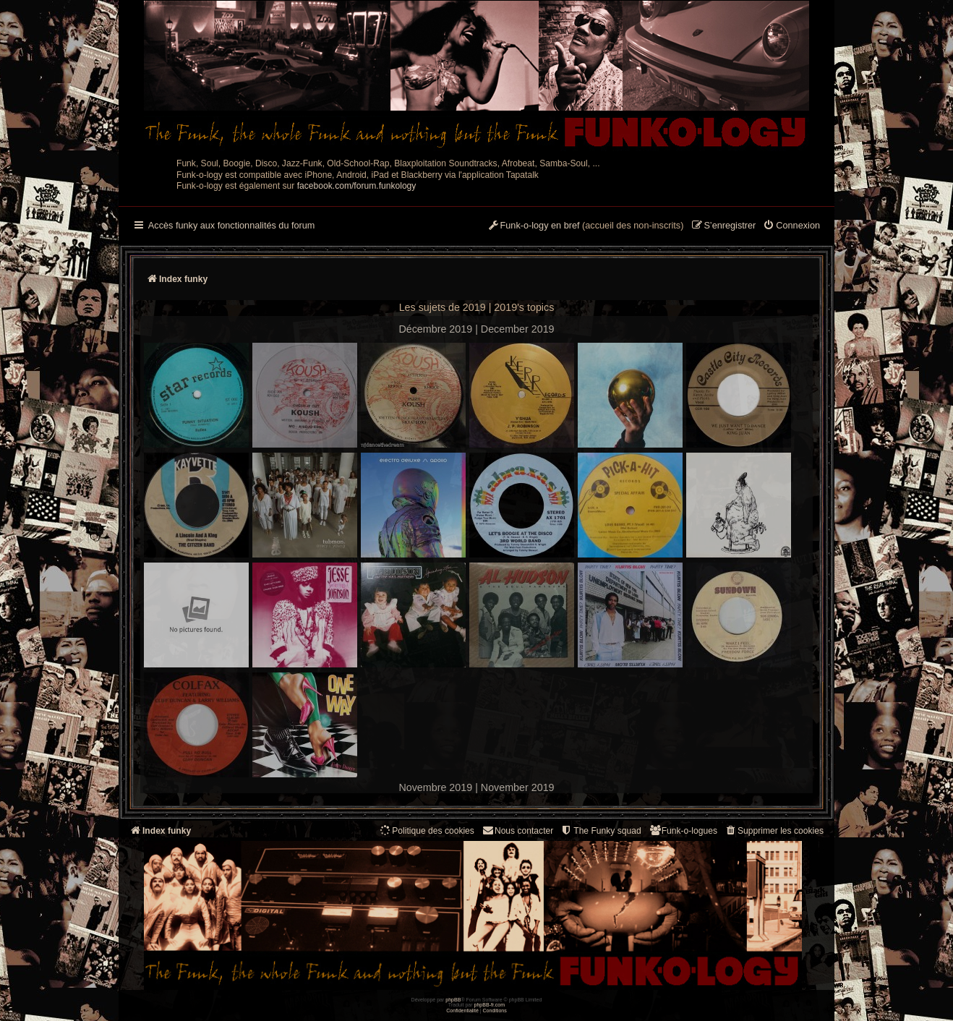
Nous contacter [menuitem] (517, 830)
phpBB (453, 999)
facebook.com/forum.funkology (356, 186)
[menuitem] (791, 226)
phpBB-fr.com (489, 1004)
